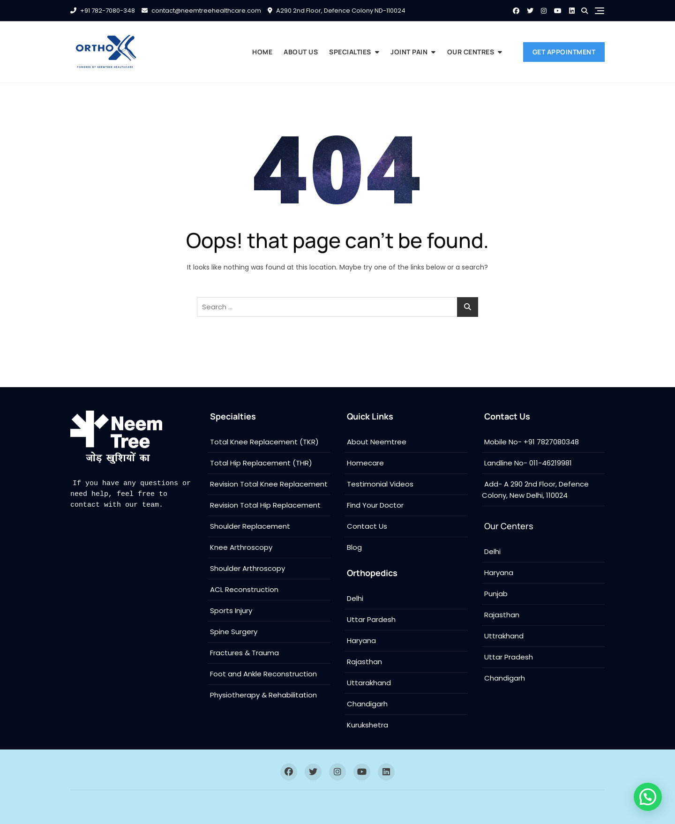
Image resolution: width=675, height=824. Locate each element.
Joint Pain (409, 51)
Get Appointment (564, 51)
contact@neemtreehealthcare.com (201, 10)
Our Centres (471, 51)
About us (301, 51)
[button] (647, 796)
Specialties (350, 51)
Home (262, 51)
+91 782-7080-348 (102, 10)
